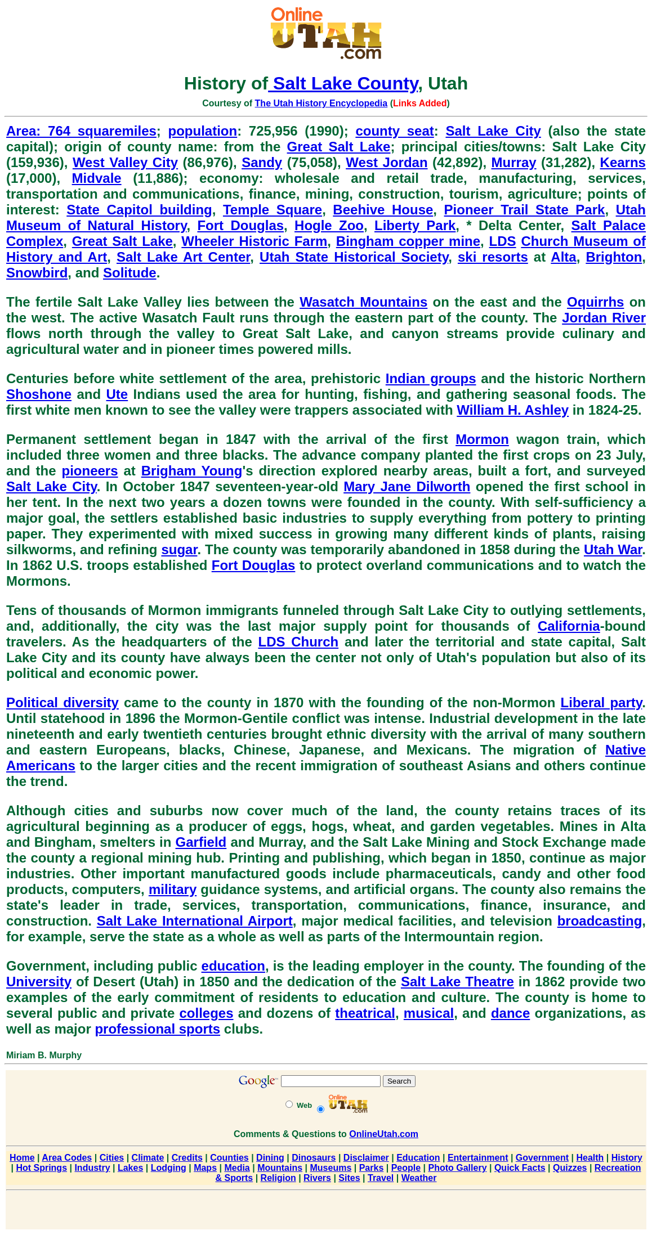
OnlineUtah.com (383, 1134)
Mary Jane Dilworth (406, 486)
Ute (117, 394)
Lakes (130, 1168)
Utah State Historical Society (354, 256)
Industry (92, 1168)
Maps (205, 1168)
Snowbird (37, 272)
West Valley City (125, 162)
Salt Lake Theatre (457, 981)
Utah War (613, 549)
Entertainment (478, 1157)
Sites (349, 1178)
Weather (419, 1178)
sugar (179, 549)
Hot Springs (41, 1168)
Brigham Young (192, 470)
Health (590, 1157)
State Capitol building (139, 209)
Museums (331, 1168)
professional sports (157, 1028)
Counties (229, 1157)
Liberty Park (414, 225)
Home (22, 1157)
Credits (187, 1157)
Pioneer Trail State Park (524, 209)
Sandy (262, 162)
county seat (394, 130)
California (569, 626)
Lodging (168, 1168)
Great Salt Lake (339, 146)
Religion (278, 1178)
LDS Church (298, 641)
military (173, 889)
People (406, 1168)
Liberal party (601, 702)
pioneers (90, 470)
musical (429, 1013)
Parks (371, 1168)
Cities (112, 1157)
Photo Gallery (457, 1168)
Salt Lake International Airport (195, 920)
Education (418, 1157)
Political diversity (62, 702)
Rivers (317, 1178)
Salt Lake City (493, 130)
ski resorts (493, 256)
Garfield (201, 842)
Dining (270, 1157)
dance (510, 1013)
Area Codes (67, 1157)
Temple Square (272, 209)
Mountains (279, 1168)
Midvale (97, 178)
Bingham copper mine (408, 241)
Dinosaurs (314, 1157)
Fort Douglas (240, 225)
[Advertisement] (326, 1212)
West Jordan (386, 162)
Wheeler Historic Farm (254, 241)
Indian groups (431, 378)
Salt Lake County (343, 83)
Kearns (623, 162)
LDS (502, 241)
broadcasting (599, 920)
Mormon (482, 439)
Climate (148, 1157)
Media (236, 1168)
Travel (381, 1178)
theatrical (365, 1013)
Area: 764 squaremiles (81, 130)
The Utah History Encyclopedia (321, 103)
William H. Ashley (513, 409)
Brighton (614, 256)
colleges (207, 1013)
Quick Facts (520, 1168)
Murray (514, 162)
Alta (563, 256)
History (626, 1157)
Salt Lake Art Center (183, 256)
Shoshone (39, 394)
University (39, 981)
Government (542, 1157)
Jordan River (604, 317)
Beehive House (383, 209)
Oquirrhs (595, 301)
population (203, 130)
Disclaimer (366, 1157)
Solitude (130, 272)
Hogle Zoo (329, 225)
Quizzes (570, 1168)
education (233, 965)
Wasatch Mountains (363, 301)
